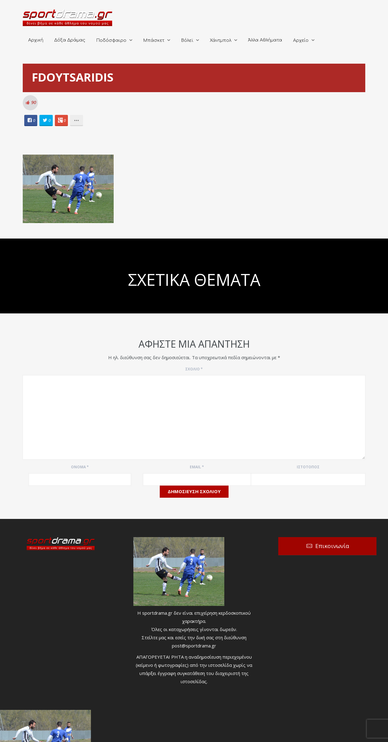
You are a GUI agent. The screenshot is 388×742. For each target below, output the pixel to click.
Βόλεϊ (187, 40)
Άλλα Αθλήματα (265, 40)
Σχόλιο (194, 369)
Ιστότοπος (308, 467)
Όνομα (80, 467)
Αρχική (35, 40)
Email (197, 467)
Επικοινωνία (332, 546)
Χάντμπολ (220, 40)
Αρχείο (301, 40)
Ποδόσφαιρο (111, 40)
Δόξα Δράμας (69, 40)
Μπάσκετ (153, 40)
